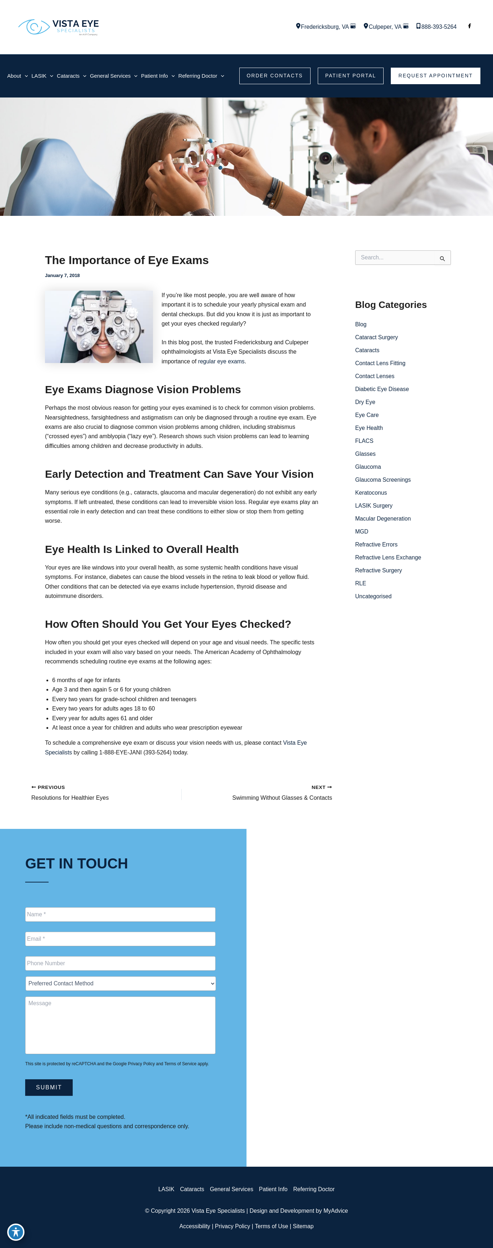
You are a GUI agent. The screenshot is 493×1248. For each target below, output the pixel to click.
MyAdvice (335, 1211)
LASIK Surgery (374, 506)
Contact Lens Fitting (380, 363)
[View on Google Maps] (351, 27)
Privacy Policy (141, 1063)
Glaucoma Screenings (383, 480)
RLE (360, 583)
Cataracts (367, 350)
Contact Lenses (375, 376)
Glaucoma (368, 467)
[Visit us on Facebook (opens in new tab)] (469, 27)
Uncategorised (373, 596)
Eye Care (367, 415)
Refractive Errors (376, 544)
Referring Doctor (315, 1189)
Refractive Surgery (379, 570)
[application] (24, 75)
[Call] (436, 27)
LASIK (165, 1189)
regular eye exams (221, 361)
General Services (231, 1189)
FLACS (364, 441)
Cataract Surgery (377, 337)
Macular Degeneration (383, 519)
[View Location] (295, 27)
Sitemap (304, 1226)
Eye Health (369, 428)
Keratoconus (371, 493)
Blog (361, 324)
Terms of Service (180, 1063)
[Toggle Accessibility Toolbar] (15, 1232)
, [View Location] (323, 27)
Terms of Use (272, 1226)
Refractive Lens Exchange (388, 557)
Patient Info (273, 1189)
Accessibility (194, 1226)
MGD (361, 531)
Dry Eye (365, 402)
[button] (273, 76)
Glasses (365, 454)
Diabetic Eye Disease (382, 389)
